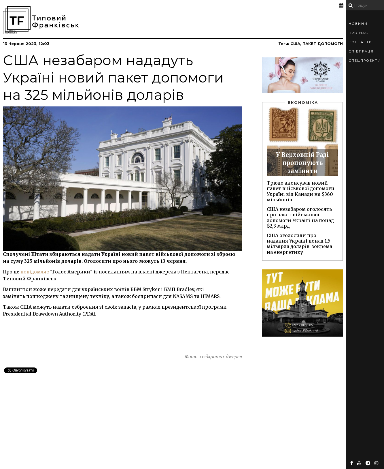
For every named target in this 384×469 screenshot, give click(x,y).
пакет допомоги (322, 43)
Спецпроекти (365, 61)
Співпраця (361, 51)
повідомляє (34, 272)
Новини (358, 24)
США (295, 43)
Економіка (303, 102)
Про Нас (358, 33)
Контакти (360, 42)
